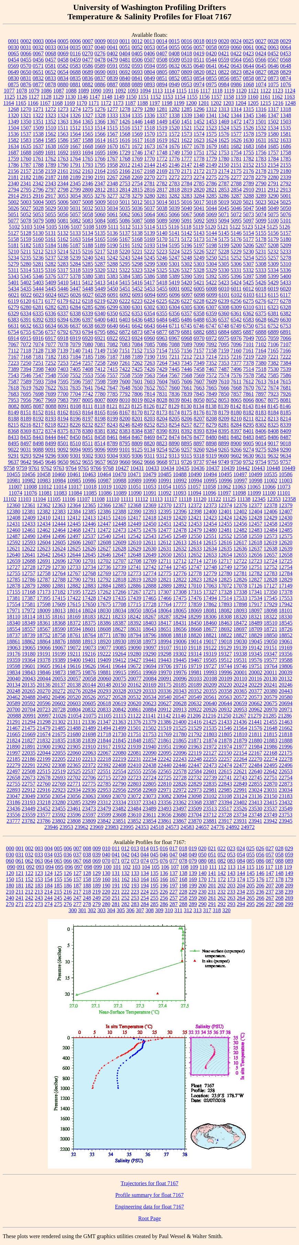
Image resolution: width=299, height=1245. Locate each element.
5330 (223, 270)
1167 (45, 103)
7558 (124, 375)
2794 (13, 190)
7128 (37, 350)
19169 (285, 648)
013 (135, 848)
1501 (260, 121)
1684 (260, 146)
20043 (29, 678)
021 (212, 848)
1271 (38, 109)
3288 (248, 196)
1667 (75, 146)
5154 (248, 233)
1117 (205, 91)
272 (29, 904)
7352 (211, 363)
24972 (248, 827)
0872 (260, 78)
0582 (62, 66)
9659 (112, 462)
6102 (236, 295)
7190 (149, 357)
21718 (104, 734)
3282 (174, 196)
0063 (273, 47)
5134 (87, 233)
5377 (62, 276)
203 (231, 885)
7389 (13, 369)
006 (68, 848)
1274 (75, 109)
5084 (100, 220)
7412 (100, 369)
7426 (149, 369)
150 (10, 879)
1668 (87, 146)
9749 (223, 462)
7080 (87, 344)
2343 (50, 183)
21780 (180, 734)
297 (270, 904)
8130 (186, 406)
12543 (149, 536)
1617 (137, 140)
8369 (25, 431)
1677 (186, 146)
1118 (217, 91)
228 (183, 892)
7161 (248, 350)
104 (146, 867)
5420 (186, 282)
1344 (236, 115)
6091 (112, 295)
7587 (13, 381)
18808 (164, 635)
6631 (13, 326)
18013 (59, 610)
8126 (149, 406)
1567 (112, 134)
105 (155, 867)
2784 (186, 183)
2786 (211, 183)
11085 (90, 493)
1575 (211, 134)
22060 (74, 753)
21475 (28, 728)
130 (106, 873)
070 (106, 861)
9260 (198, 449)
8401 (248, 431)
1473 (248, 121)
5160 (38, 239)
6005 (198, 289)
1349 (13, 121)
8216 (25, 425)
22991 (240, 790)
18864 (44, 641)
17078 (240, 586)
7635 (75, 388)
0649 (13, 72)
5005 (50, 202)
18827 (240, 635)
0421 (223, 53)
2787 (223, 183)
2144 (149, 165)
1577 (236, 134)
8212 (260, 419)
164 (145, 879)
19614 (59, 666)
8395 (223, 431)
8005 (87, 400)
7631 (62, 388)
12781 (240, 573)
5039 (174, 208)
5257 (273, 258)
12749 (225, 567)
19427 (134, 660)
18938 (134, 641)
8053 (223, 400)
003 (39, 848)
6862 (112, 332)
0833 (50, 78)
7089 (186, 344)
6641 (124, 326)
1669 (100, 146)
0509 (174, 60)
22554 (119, 771)
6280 (25, 307)
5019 (223, 202)
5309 (273, 264)
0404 (124, 53)
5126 (284, 227)
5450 (112, 289)
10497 (240, 474)
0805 (161, 72)
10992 (180, 480)
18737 (13, 635)
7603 (149, 381)
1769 (137, 159)
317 (207, 910)
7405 (75, 369)
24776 (217, 827)
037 (77, 855)
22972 (180, 790)
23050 (44, 796)
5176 (236, 239)
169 (193, 879)
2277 (236, 177)
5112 (125, 227)
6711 (174, 326)
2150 (223, 165)
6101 (224, 295)
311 (178, 910)
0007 (87, 41)
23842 (104, 821)
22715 (104, 777)
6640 (112, 326)
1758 (285, 152)
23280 (59, 802)
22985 (225, 790)
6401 (112, 320)
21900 (44, 747)
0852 (174, 78)
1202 (216, 103)
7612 (248, 381)
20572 (240, 697)
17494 (210, 598)
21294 (28, 722)
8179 (223, 412)
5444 (38, 289)
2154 (273, 165)
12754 (285, 567)
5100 (273, 220)
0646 (273, 66)
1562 (50, 134)
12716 (210, 561)
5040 (186, 208)
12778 (195, 573)
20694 (285, 703)
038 (87, 855)
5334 (273, 270)
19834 (13, 672)
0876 (25, 84)
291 (212, 904)
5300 (161, 264)
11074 (15, 493)
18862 (28, 641)
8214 (285, 419)
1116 (193, 91)
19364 (28, 660)
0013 (149, 41)
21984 (255, 747)
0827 (260, 72)
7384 (285, 363)
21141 (149, 716)
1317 (273, 109)
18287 (164, 617)
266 (260, 898)
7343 (174, 363)
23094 (180, 796)
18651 (164, 629)
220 (106, 892)
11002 (270, 480)
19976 (180, 672)
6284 (75, 307)
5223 (161, 251)
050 (202, 855)
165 (154, 879)
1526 (248, 128)
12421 (195, 518)
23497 (180, 808)
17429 (104, 598)
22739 (210, 777)
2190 (87, 177)
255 (154, 898)
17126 (255, 586)
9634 (285, 456)
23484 (134, 808)
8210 (236, 419)
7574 (223, 375)
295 (250, 904)
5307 (248, 264)
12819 (134, 579)
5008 (87, 202)
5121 (222, 227)
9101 (124, 449)
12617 (240, 542)
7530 (273, 369)
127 (77, 873)
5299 (149, 264)
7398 (38, 369)
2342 (38, 183)
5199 (223, 245)
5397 (248, 276)
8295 (248, 425)
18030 (104, 610)
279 (96, 904)
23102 (210, 796)
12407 (285, 511)
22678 (44, 777)
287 (173, 904)
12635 (225, 548)
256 (164, 898)
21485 (59, 728)
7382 (273, 363)
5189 (100, 245)
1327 (87, 115)
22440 (164, 765)
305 (121, 910)
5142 (186, 233)
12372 (195, 505)
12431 (13, 524)
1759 (13, 159)
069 (96, 861)
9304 (112, 456)
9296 (50, 456)
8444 (50, 437)
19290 (149, 654)
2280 (273, 177)
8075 (273, 400)
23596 (74, 815)
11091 (149, 493)
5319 (87, 270)
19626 (89, 666)
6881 (186, 332)
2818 (174, 190)
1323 (50, 115)
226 (164, 892)
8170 (137, 412)
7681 (285, 388)
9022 (13, 449)
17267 (134, 592)
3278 (124, 196)
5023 (260, 202)
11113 (156, 499)
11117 (170, 499)
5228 (223, 251)
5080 (50, 220)
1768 (124, 159)
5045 (223, 208)
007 (77, 848)
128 (87, 873)
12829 (285, 579)
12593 (28, 542)
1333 (112, 115)
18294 (179, 617)
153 (39, 879)
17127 (270, 586)
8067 (260, 400)
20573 (255, 697)
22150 (225, 753)
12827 (255, 579)
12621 (13, 548)
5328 (198, 270)
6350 (112, 313)
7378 (248, 363)
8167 (124, 412)
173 (231, 879)
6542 (236, 320)
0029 (285, 41)
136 (164, 873)
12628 (119, 548)
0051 (124, 47)
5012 (137, 202)
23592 (59, 815)
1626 (236, 140)
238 (279, 892)
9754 (260, 462)
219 (96, 892)
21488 (74, 728)
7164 (260, 350)
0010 (112, 41)
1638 (50, 146)
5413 (100, 282)
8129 (173, 406)
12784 (285, 573)
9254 (161, 449)
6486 (186, 320)
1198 (167, 103)
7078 (62, 344)
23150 (270, 796)
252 (125, 898)
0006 (75, 41)
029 (289, 848)
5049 (273, 208)
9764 (71, 468)
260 (202, 898)
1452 (198, 121)
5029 (50, 208)
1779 (211, 159)
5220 (124, 251)
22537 (89, 771)
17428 (89, 598)
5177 (248, 239)
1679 (211, 146)
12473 (119, 530)
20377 (255, 691)
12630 (149, 548)
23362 (180, 802)
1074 (260, 84)
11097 (224, 493)
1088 (71, 91)
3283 (186, 196)
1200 (191, 103)
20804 (74, 709)
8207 (198, 419)
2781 (149, 183)
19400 (74, 660)
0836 (87, 78)
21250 (224, 716)
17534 (255, 598)
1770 (149, 159)
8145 (272, 406)
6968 (186, 338)
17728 (149, 604)
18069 (195, 610)
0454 (13, 60)
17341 (255, 592)
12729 (44, 567)
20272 (59, 691)
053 (231, 855)
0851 (161, 78)
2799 (75, 190)
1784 (273, 159)
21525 (180, 728)
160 (106, 879)
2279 (260, 177)
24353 (142, 827)
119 (288, 867)
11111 (127, 499)
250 (106, 898)
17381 (13, 598)
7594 (50, 381)
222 (125, 892)
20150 (119, 685)
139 (193, 873)
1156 (204, 97)
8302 (260, 425)
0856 (223, 78)
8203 (149, 419)
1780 (223, 159)
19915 (119, 672)
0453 (285, 53)
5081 (62, 220)
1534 (273, 128)
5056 (62, 214)
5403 (38, 282)
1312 (211, 109)
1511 (62, 128)
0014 (161, 41)
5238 (62, 258)
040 (106, 855)
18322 (270, 617)
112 (222, 867)
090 (11, 867)
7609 (211, 381)
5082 (75, 220)
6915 (25, 338)
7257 (87, 363)
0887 (112, 84)
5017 (198, 202)
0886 (100, 84)
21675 (59, 734)
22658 (13, 777)
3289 (260, 196)
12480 (210, 530)
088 (279, 861)
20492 (44, 697)
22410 (134, 765)
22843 (225, 784)
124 (48, 873)
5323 (137, 270)
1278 (124, 109)
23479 (104, 808)
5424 (236, 282)
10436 (197, 468)
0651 (38, 72)
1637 (38, 146)
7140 (74, 350)
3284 (198, 196)
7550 (62, 375)
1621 (174, 140)
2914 (13, 196)
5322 (124, 270)
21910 (89, 747)
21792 (195, 734)
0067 (38, 53)
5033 (100, 208)
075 (154, 861)
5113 (137, 227)
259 (193, 898)
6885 (236, 332)
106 (165, 867)
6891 (285, 332)
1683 (248, 146)
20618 (104, 703)
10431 (137, 468)
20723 (44, 709)
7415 (112, 369)
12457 (255, 524)
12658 (285, 555)
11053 (149, 487)
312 (188, 910)
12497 (74, 536)
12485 (285, 530)
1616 (124, 140)
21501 (134, 728)
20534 (149, 697)
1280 (149, 109)
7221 (273, 357)
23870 (195, 821)
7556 (100, 375)
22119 (194, 753)
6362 (248, 313)
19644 (119, 666)
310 (169, 910)
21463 (285, 722)
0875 (13, 84)
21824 (13, 740)
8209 (223, 419)
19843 (28, 672)
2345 (75, 183)
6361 (236, 313)
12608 (104, 542)
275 (58, 904)
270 (10, 904)
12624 (59, 548)
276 (68, 904)
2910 (248, 190)
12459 (285, 524)
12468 (74, 530)
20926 (210, 709)
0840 (124, 78)
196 (164, 885)
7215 (223, 357)
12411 (58, 518)
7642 (100, 388)
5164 (87, 239)
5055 (50, 214)
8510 (75, 443)
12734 (89, 567)
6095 (162, 295)
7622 (50, 388)
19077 (104, 648)
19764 (270, 666)
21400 (180, 722)
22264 (240, 759)
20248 (13, 691)
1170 (81, 103)
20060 (104, 678)
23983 (112, 827)
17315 (195, 592)
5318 (75, 270)
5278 (285, 258)
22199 (44, 759)
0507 (149, 60)
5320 (100, 270)
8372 (38, 431)
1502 (273, 121)
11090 (134, 493)
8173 (161, 412)
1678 (198, 146)
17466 (164, 598)
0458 (62, 60)
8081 (285, 400)
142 (222, 873)
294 (241, 904)
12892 (180, 586)
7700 (62, 394)
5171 (174, 239)
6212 (75, 301)
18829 (255, 635)
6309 (236, 307)
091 (20, 867)
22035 (28, 753)
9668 (161, 462)
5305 (223, 264)
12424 (225, 518)
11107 (83, 499)
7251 (38, 363)
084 (241, 861)
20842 (119, 709)
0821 (211, 72)
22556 (149, 771)
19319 (210, 654)
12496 (59, 536)
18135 (43, 617)
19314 (195, 654)
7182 (50, 357)
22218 (104, 759)
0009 (100, 41)
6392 (38, 320)
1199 (179, 103)
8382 (112, 431)
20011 (270, 672)
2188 (62, 177)
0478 (100, 60)
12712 (180, 561)
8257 (186, 425)
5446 (62, 289)
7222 (285, 357)
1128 (46, 97)
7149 (99, 350)
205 (250, 885)
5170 (161, 239)
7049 (248, 338)
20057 (74, 678)
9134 (149, 449)
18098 (270, 610)
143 (231, 873)
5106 (63, 227)
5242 (112, 258)
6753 (285, 326)
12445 (74, 524)
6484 (161, 320)
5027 (25, 208)
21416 (195, 722)
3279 (137, 196)
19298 (164, 654)
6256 (236, 301)
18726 (285, 629)
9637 (13, 462)
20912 (164, 709)
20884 (149, 709)
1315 (248, 109)
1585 (50, 140)
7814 (149, 394)
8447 (62, 437)
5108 (88, 227)
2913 (285, 190)
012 (125, 848)
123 (39, 873)
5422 (211, 282)
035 (58, 855)
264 (241, 898)
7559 (137, 375)
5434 (13, 289)
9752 (248, 462)
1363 (62, 121)
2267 (112, 177)
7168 (25, 357)
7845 (198, 394)
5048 (260, 208)
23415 (270, 802)
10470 (119, 474)
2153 (260, 165)
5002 (13, 202)
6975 (223, 338)
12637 (255, 548)
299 (289, 904)
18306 (210, 617)
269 (289, 898)
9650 (62, 462)
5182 (25, 245)
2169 (161, 171)
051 (212, 855)
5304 (211, 264)
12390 (134, 511)
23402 (240, 802)
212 (29, 892)
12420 (180, 518)
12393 (149, 511)
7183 (62, 357)
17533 (240, 598)
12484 (270, 530)
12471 (89, 530)
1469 (223, 121)
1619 (161, 140)
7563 (149, 375)
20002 (255, 672)
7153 (149, 350)
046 (164, 855)
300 (72, 910)
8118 (100, 406)
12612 (164, 542)
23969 (96, 827)
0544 (211, 60)
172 (222, 879)
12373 (210, 505)
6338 (75, 313)
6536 (211, 320)
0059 (223, 47)
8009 (112, 400)
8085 (26, 406)
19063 (14, 648)
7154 (161, 350)
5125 (272, 227)
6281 (38, 307)
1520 (174, 128)
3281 (161, 196)
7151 (124, 350)
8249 (137, 425)
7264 (161, 363)
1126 (21, 97)
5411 (75, 282)
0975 (211, 84)
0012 (137, 41)
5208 (273, 245)
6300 (124, 307)
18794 (134, 635)
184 (48, 885)
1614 (100, 140)
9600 (223, 456)
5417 (149, 282)
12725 (285, 561)
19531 (240, 660)
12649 (149, 555)
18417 (164, 623)
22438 (149, 765)
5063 (137, 214)
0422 (236, 53)
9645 (38, 462)
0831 (25, 78)
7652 (149, 388)
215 (58, 892)
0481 (124, 60)
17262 (104, 592)
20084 (150, 678)
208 (279, 885)
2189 (75, 177)
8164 (87, 412)
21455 (270, 722)
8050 (198, 400)
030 (10, 855)
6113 (261, 295)
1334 (124, 115)
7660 (174, 388)
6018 (260, 289)
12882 (74, 586)
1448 (149, 121)
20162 (134, 685)
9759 (21, 468)
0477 (87, 60)
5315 (38, 270)
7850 (223, 394)
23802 (59, 821)
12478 (180, 530)
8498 (38, 443)
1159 (240, 97)
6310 (248, 307)
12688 (28, 561)
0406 (149, 53)
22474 (225, 765)
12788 (59, 579)
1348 (285, 115)
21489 (89, 728)
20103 (195, 678)
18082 (225, 610)
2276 (223, 177)
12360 (13, 505)
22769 (59, 784)
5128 (25, 233)
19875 (74, 672)
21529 (195, 728)
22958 (134, 790)
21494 (104, 728)
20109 (225, 678)
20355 (210, 691)
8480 (211, 437)
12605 (59, 542)
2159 (50, 171)
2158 (38, 171)
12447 (104, 524)
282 (125, 904)
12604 (44, 542)
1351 (38, 121)
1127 (34, 97)
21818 (285, 734)
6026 (75, 295)
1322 (38, 115)
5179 (273, 239)
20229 (255, 685)
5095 (236, 220)
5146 (236, 233)
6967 (174, 338)
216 (68, 892)
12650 (164, 555)
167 (173, 879)
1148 (106, 97)
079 (193, 861)
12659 (13, 561)
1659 (62, 146)
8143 (248, 406)
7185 (87, 357)
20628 (180, 703)
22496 (285, 765)
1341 (211, 115)
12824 (210, 579)
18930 (119, 641)
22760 (44, 784)
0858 (248, 78)
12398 (195, 511)
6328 (285, 307)
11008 (30, 487)
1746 (137, 152)
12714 (195, 561)
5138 (137, 233)
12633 (195, 548)
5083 (87, 220)
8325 (273, 425)
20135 (28, 685)
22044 (44, 753)
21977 (240, 747)
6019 (273, 289)
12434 (44, 524)
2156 (13, 171)
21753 (149, 734)
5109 (101, 227)
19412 (119, 660)
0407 (161, 53)
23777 (13, 821)
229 (193, 892)
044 (145, 855)
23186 (13, 802)
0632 (174, 66)
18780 (119, 635)
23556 (13, 815)
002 (29, 848)
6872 (124, 332)
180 (10, 885)
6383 (13, 320)
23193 (28, 802)
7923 (273, 394)
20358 (225, 691)
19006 (180, 641)
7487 (223, 369)
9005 (248, 443)
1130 (70, 97)
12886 (134, 586)
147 (270, 873)
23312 (104, 802)
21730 (119, 734)
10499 (255, 474)
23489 (149, 808)
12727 (13, 567)
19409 (104, 660)
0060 (236, 47)
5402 (25, 282)
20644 (225, 703)
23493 (164, 808)
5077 (13, 220)
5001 (285, 196)
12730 (59, 567)
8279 (211, 425)
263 (231, 898)
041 (116, 855)
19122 (210, 648)
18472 (240, 623)
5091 (186, 220)
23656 (164, 815)
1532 (260, 128)
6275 (248, 301)
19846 (44, 672)
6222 (124, 301)
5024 (273, 202)
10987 (104, 480)
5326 (174, 270)
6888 (260, 332)
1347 (273, 115)
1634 (13, 146)
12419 (164, 518)
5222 (149, 251)
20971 (285, 709)
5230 (248, 251)
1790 (62, 165)
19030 (240, 641)
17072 (225, 586)
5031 (75, 208)
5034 (112, 208)
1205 (253, 103)
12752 (270, 567)
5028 (38, 208)
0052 (137, 47)
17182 (59, 592)
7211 (174, 357)
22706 (89, 777)
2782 (161, 183)
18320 (240, 617)
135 (154, 873)
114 (241, 867)
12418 (149, 518)
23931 (240, 821)
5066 (174, 214)
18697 (240, 629)
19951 (134, 672)
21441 (255, 722)
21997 (13, 753)
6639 (100, 326)
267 (270, 898)
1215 (265, 103)
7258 (100, 363)
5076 (285, 214)
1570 (149, 134)
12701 (89, 561)
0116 (75, 53)
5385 (137, 276)
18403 (149, 623)
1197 (154, 103)
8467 (137, 437)
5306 (236, 264)
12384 (74, 511)
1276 (100, 109)
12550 (195, 536)
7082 (112, 344)
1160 (252, 97)
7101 (248, 344)
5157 (285, 233)
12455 (225, 524)
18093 (240, 610)
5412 (87, 282)
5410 (62, 282)
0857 (236, 78)
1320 (13, 115)
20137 (59, 685)
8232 (87, 425)
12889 (164, 586)
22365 (74, 765)
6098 (199, 295)
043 (135, 855)
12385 (89, 511)
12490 (28, 536)
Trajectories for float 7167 (149, 1183)
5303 (198, 264)
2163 (87, 171)
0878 (50, 84)
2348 (112, 183)
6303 (161, 307)
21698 (89, 734)
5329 (211, 270)
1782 (248, 159)
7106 (273, 344)
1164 (8, 103)
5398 (260, 276)
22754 (285, 777)
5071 (223, 214)
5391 (198, 276)
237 (270, 892)
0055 (174, 47)
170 (202, 879)
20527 (104, 697)
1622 (186, 140)
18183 (89, 617)
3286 (223, 196)
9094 (75, 449)
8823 (161, 443)
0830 (13, 78)
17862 (210, 604)
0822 (223, 72)
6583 (248, 320)
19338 (240, 654)
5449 (100, 289)
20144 (89, 685)
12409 (28, 518)
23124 (240, 796)
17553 (285, 598)
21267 (239, 716)
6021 (13, 295)
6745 (186, 326)
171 (212, 879)
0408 (174, 53)
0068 (50, 53)
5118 (186, 227)
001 (19, 848)
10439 (228, 468)
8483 (248, 437)
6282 (50, 307)
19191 (44, 654)
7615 (285, 381)
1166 (32, 103)
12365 (89, 505)
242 (29, 898)
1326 (75, 115)
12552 (225, 536)
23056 (74, 796)
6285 (87, 307)
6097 (186, 295)
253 (135, 898)
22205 (59, 759)
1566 (100, 134)
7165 (272, 350)
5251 (223, 258)
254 (145, 898)
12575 (285, 536)
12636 (240, 548)
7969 (50, 400)
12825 (225, 579)
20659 (240, 703)
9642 (25, 462)
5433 (285, 282)
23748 (255, 815)
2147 (186, 165)
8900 (236, 443)
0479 (112, 60)
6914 (13, 338)
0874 (285, 78)
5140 (161, 233)
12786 (28, 579)
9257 (186, 449)
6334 (25, 313)
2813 (112, 190)
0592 (124, 66)
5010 (112, 202)
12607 (89, 542)
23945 (285, 821)
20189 (195, 685)
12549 (180, 536)
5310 (285, 264)
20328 (119, 691)
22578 (180, 771)
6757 (50, 332)
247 (77, 898)
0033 (50, 47)
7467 (211, 369)
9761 (34, 468)
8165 (100, 412)
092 (30, 867)
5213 (50, 251)
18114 (28, 617)
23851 (119, 821)
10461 (74, 474)
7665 (211, 388)
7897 (260, 394)
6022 (26, 295)
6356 (174, 313)
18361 (44, 623)
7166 (285, 350)
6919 (75, 338)
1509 (38, 128)
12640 (13, 555)
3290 (273, 196)
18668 (195, 629)
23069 (104, 796)
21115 (119, 716)
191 (116, 885)
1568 (124, 134)
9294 (38, 456)
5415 (124, 282)
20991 (29, 716)
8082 (13, 406)
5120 (210, 227)
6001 (174, 289)
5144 (211, 233)
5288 (112, 264)
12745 (180, 567)
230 (202, 892)
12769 (104, 573)
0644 (248, 66)
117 (269, 867)
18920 (104, 641)
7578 (248, 375)
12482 (240, 530)
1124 (290, 91)
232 (222, 892)
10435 (182, 468)
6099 (211, 295)
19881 (104, 672)
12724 (270, 561)
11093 (179, 493)
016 (164, 848)
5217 (100, 251)
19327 (225, 654)
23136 (255, 796)
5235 (25, 258)
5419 (174, 282)
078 (183, 861)
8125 (136, 406)
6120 (25, 301)
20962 (255, 709)
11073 (283, 487)
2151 (236, 165)
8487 (285, 437)
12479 (195, 530)
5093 (211, 220)
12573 (270, 536)
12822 (180, 579)
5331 (236, 270)
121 (19, 873)
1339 (186, 115)
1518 (149, 128)
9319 (211, 456)
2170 (174, 171)
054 (241, 855)
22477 (240, 765)
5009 (100, 202)
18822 (225, 635)
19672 (134, 666)
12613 (180, 542)
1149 (119, 97)
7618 (13, 388)
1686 (285, 146)
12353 (274, 499)
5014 (161, 202)
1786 (13, 165)
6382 (285, 313)
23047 (13, 796)
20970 (270, 709)
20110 (240, 678)
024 (241, 848)
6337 (62, 313)
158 (87, 879)
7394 (25, 369)
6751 (260, 326)
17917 (255, 604)
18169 (73, 617)
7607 (198, 381)
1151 (143, 97)
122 (29, 873)
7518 (260, 369)
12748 (210, 567)
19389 (59, 660)
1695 (100, 152)
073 (135, 861)
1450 (174, 121)
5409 (50, 282)
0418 (186, 53)
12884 (104, 586)
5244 (137, 258)
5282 (50, 264)
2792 (285, 183)
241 (19, 898)
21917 (104, 747)
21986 (270, 747)
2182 (25, 177)
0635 (186, 66)
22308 (59, 765)
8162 (62, 412)
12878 (13, 586)
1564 (75, 134)
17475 (180, 598)
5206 (248, 245)
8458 (100, 437)
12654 (225, 555)
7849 (211, 394)
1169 (69, 103)
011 (116, 848)
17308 (180, 592)
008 (87, 848)
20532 (134, 697)
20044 (44, 678)
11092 (164, 493)
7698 (38, 394)
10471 (134, 474)
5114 (149, 227)
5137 (124, 233)
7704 (75, 394)
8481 (223, 437)
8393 (198, 431)
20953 (240, 709)
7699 (50, 394)
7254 (75, 363)
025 (250, 848)
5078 (25, 220)
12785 (13, 579)
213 (39, 892)
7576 (236, 375)
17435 (119, 598)
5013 (149, 202)
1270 (25, 109)
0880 (62, 84)
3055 (87, 196)
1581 (285, 134)
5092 (198, 220)
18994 (164, 641)
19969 (149, 672)
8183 (260, 412)
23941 (255, 821)
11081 (45, 493)
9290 (285, 449)
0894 (161, 84)
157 (77, 879)
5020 (236, 202)
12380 (13, 511)
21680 (74, 734)
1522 (198, 128)
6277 (273, 301)
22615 (225, 771)
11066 (269, 487)
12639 (285, 548)
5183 (38, 245)
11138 (244, 499)
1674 (161, 146)
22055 (59, 753)
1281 (161, 109)
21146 (179, 716)
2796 (38, 190)
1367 (112, 121)
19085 (119, 648)
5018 (211, 202)
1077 (9, 91)
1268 (13, 109)
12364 (74, 505)
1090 (95, 91)
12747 (195, 567)
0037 (87, 47)
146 (260, 873)
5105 (51, 227)
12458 (270, 524)
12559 (255, 536)
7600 (124, 381)
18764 (89, 635)
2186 (38, 177)
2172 (198, 171)
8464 (124, 437)
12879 (28, 586)
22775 (89, 784)
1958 (112, 165)
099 (97, 867)
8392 (186, 431)
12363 (59, 505)
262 (222, 898)
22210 (74, 759)
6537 (223, 320)
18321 (255, 617)
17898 (240, 604)
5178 (260, 239)
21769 (164, 734)
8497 (25, 443)
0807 (174, 72)
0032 (38, 47)
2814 (124, 190)
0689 (87, 72)
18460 (210, 623)
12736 (104, 567)
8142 (235, 406)
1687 (13, 152)
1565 (87, 134)
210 (10, 892)
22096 (180, 753)
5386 (149, 276)
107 (174, 867)
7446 (186, 369)
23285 (74, 802)
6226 (174, 301)
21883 (270, 740)
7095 (223, 344)
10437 (213, 468)
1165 (20, 103)
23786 (44, 821)
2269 (137, 177)
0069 (62, 53)
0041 (112, 47)
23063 (89, 796)
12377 (255, 505)
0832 (38, 78)
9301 (75, 456)
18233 (119, 617)
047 (173, 855)
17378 (285, 592)
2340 (13, 183)
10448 (273, 468)
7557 (112, 375)
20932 (225, 709)
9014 (260, 443)
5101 (285, 220)
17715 (134, 604)
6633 (38, 326)
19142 (255, 648)
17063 (210, 586)
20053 (59, 678)
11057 (194, 487)
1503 (285, 121)
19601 (28, 666)
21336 (89, 722)
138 (183, 873)
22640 (255, 771)
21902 (59, 747)
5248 (186, 258)
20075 (119, 678)
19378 (44, 660)
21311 (73, 722)
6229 (211, 301)
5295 (124, 264)
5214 (62, 251)
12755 (13, 573)
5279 (13, 264)
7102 (260, 344)
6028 (100, 295)
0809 (186, 72)
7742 (87, 394)
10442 (243, 468)
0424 (260, 53)
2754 (137, 183)
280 (106, 904)
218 (87, 892)
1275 (87, 109)
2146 (174, 165)
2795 (25, 190)
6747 (211, 326)
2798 (62, 190)
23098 (195, 796)
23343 (149, 802)
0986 (236, 84)
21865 (180, 740)
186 (68, 885)
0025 (248, 41)
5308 (260, 264)
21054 (74, 716)
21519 (164, 728)
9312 (161, 456)
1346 (260, 115)
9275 (260, 449)
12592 (13, 542)
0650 (25, 72)
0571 (38, 66)
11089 (119, 493)
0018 (198, 41)
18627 (119, 629)
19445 (180, 660)
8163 (75, 412)
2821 (211, 190)
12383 (59, 511)
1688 (25, 152)
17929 (270, 604)
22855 (255, 784)
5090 (174, 220)
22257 (225, 759)
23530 (255, 808)
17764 (164, 604)
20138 (74, 685)
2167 (137, 171)
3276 (100, 196)
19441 (149, 660)
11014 (60, 487)
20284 (89, 691)
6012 (248, 289)
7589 (25, 381)
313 (197, 910)
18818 (180, 635)
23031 (270, 790)
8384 (137, 431)
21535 (210, 728)
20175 (164, 685)
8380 (87, 431)
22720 (119, 777)
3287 (236, 196)
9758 (9, 468)
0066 (25, 53)
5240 (87, 258)
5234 (13, 258)
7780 (100, 394)
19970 (164, 672)
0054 (161, 47)
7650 (137, 388)
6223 (137, 301)
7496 (236, 369)
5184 (50, 245)
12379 (285, 505)
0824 (248, 72)
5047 (248, 208)
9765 (83, 468)
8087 (38, 406)
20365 (240, 691)
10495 (225, 474)
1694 (87, 152)
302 (92, 910)
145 (250, 873)
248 (87, 898)
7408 (87, 369)
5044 (211, 208)
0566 (260, 60)
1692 (62, 152)
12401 (225, 511)
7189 (137, 357)
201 (212, 885)
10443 (258, 468)
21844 (104, 740)
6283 (62, 307)
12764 (59, 573)
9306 (137, 456)
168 (183, 879)
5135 (100, 233)
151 (19, 879)
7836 (174, 394)
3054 (75, 196)
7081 (100, 344)
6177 (50, 301)
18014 (74, 610)
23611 (149, 815)
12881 (59, 586)
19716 (180, 666)
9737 (198, 462)
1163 (289, 97)
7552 (75, 375)
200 (202, 885)
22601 (210, 771)
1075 (273, 84)
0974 (198, 84)
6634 (50, 326)
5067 (186, 214)
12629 (134, 548)
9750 (236, 462)
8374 (50, 431)
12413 (89, 518)
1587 (75, 140)
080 (202, 861)
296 (260, 904)
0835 (75, 78)
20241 (270, 685)
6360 (223, 313)
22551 (104, 771)
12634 (210, 548)
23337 (134, 802)
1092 (120, 91)
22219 (119, 759)
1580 (273, 134)
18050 (134, 610)
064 (48, 861)
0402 (112, 53)
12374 (225, 505)
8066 (248, 400)
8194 (62, 419)
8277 (198, 425)
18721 (270, 629)
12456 (240, 524)
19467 (195, 660)
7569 (198, 375)
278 (87, 904)
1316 (260, 109)
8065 (236, 400)
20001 (240, 672)
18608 (104, 629)
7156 (186, 350)
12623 (44, 548)
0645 (260, 66)
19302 (180, 654)
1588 (87, 140)
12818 (119, 579)
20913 (180, 709)
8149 (13, 412)
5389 (174, 276)
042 (125, 855)
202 (222, 885)
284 (145, 904)
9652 (75, 462)
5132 (62, 233)
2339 (285, 177)
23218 (44, 802)
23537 (270, 808)
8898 (211, 443)
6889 (273, 332)
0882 (87, 84)
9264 (211, 449)
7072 (25, 344)
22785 (104, 784)
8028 (161, 400)
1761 (38, 159)
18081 (210, 610)
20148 (104, 685)
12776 (180, 573)
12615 (210, 542)
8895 (186, 443)
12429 (270, 518)
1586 (62, 140)
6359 (211, 313)
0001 (13, 41)
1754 (236, 152)
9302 (87, 456)
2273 (186, 177)
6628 (260, 320)
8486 (273, 437)
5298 (137, 264)
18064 (164, 610)
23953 (66, 827)
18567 (44, 629)
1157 (216, 97)
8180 (236, 412)
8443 (38, 437)
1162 (277, 97)
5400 (285, 276)
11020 (119, 487)
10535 (270, 474)
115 (250, 867)
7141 (87, 350)
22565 (164, 771)
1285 (186, 109)
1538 (38, 134)
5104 (39, 227)
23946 (51, 827)
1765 (87, 159)
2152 (248, 165)
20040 (14, 678)
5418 (161, 282)
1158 (228, 97)
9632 (273, 456)
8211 (248, 419)
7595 (62, 381)
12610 (134, 542)
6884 (223, 332)
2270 (149, 177)
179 (289, 879)
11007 (15, 487)
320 (226, 910)
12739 (119, 567)
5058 (87, 214)
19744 (225, 666)
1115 (181, 91)
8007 (100, 400)
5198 (211, 245)
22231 (134, 759)
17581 (28, 604)
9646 (50, 462)
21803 (210, 734)
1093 (133, 91)
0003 (38, 41)
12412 (74, 518)
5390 (186, 276)
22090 (149, 753)
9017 (273, 443)
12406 (270, 511)
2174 (223, 171)
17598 (44, 604)
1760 (25, 159)
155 (58, 879)
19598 (13, 666)
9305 (124, 456)
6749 (236, 326)
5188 (87, 245)
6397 (87, 320)
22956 (119, 790)
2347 (100, 183)
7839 (186, 394)
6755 (25, 332)
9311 (149, 456)
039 (96, 855)
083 (231, 861)
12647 (119, 555)
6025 (63, 295)
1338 (174, 115)
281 (116, 904)
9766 (95, 468)
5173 (198, 239)
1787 (25, 165)
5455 (161, 289)
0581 (50, 66)
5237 (50, 258)
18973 (149, 641)
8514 (100, 443)
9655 (87, 462)
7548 (50, 375)
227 (173, 892)
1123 (278, 91)
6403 (124, 320)
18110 (13, 617)
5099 (260, 220)
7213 (198, 357)
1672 (137, 146)
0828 (273, 72)
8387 (149, 431)
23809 (89, 821)
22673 (28, 777)
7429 (161, 369)
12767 (74, 573)
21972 (210, 747)
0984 (223, 84)
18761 (74, 635)
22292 (44, 765)
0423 (248, 53)
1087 (58, 91)
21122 (134, 716)
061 (19, 861)
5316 (50, 270)
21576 (255, 728)
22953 (104, 790)
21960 (180, 747)
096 (69, 867)
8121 (112, 406)
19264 (119, 654)
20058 (89, 678)
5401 (13, 282)
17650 (89, 604)
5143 (198, 233)
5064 (149, 214)
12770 (119, 573)
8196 (75, 419)
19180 (28, 654)
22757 (28, 784)
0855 (211, 78)
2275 (211, 177)
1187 (130, 103)
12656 (255, 555)
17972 (28, 610)
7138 (50, 350)
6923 (124, 338)
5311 (13, 270)
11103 (24, 499)
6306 (198, 307)
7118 (25, 350)
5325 (161, 270)
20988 (14, 716)
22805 (149, 784)
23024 (255, 790)
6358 (198, 313)
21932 (119, 747)
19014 (195, 641)
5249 (198, 258)
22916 (44, 790)
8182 (248, 412)
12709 (149, 561)
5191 (124, 245)
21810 (240, 734)
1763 (62, 159)
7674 (273, 388)
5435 (25, 289)
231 (212, 892)
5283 (62, 264)
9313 (174, 456)
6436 (137, 320)
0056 (186, 47)
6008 (211, 289)
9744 (211, 462)
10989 (135, 480)
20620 (134, 703)
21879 (240, 740)
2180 (285, 171)
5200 (236, 245)
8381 (100, 431)
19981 (195, 672)
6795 (100, 332)
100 (107, 867)
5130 (38, 233)
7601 (137, 381)
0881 (75, 84)
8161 (50, 412)
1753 (223, 152)
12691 (44, 561)
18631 (134, 629)
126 (68, 873)
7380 (260, 363)
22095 (164, 753)
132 (125, 873)
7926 (285, 394)
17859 (195, 604)
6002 (186, 289)
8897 (198, 443)
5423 (223, 282)
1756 (260, 152)
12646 (104, 555)
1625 (223, 140)
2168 (149, 171)
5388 (161, 276)
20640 (210, 703)
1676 (174, 146)
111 (213, 867)
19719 (195, 666)
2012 (124, 165)
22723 (134, 777)
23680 (180, 815)
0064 (285, 47)
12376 (240, 505)
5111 (113, 227)
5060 (100, 214)
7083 (124, 344)
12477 (164, 530)
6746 (198, 326)
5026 (13, 208)
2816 (149, 190)
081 (212, 861)
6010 (223, 289)
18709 (255, 629)
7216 (236, 357)
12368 (134, 505)
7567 (174, 375)
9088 (38, 449)
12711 (164, 561)
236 (260, 892)
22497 (13, 771)
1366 (100, 121)
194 (145, 885)
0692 (124, 72)
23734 (240, 815)
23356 (164, 802)
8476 (186, 437)
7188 (124, 357)
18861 (13, 641)
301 (82, 910)
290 (202, 904)
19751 (255, 666)
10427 (122, 468)
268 (279, 898)
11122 (214, 499)
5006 (62, 202)
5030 (62, 208)
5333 (260, 270)
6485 (174, 320)
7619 (25, 388)
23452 (44, 808)
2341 (25, 183)
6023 (38, 295)
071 (116, 861)
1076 (285, 84)
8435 (25, 437)
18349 (28, 623)
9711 (174, 462)
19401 (89, 660)
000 (10, 848)
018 (183, 848)
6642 (137, 326)
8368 (13, 431)
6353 (137, 313)
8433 (13, 437)
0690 (100, 72)
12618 (255, 542)
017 (173, 848)
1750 (186, 152)
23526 (240, 808)
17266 (119, 592)
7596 (75, 381)
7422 (124, 369)
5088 (149, 220)
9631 (260, 456)
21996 (285, 747)
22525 (74, 771)
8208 (211, 419)
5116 (173, 227)
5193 (149, 245)
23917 (225, 821)
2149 (211, 165)
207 (270, 885)
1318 (285, 109)
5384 (124, 276)
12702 (104, 561)
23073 (149, 796)
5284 (75, 264)
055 (250, 855)
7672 (260, 388)
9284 (273, 449)
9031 (25, 449)
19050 (270, 641)
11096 (209, 493)
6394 (62, 320)
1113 (157, 91)
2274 (198, 177)
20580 (285, 697)
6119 (13, 301)
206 (260, 885)
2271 (161, 177)
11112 (141, 499)
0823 (236, 72)
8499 (50, 443)
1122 (265, 91)
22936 (89, 790)
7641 (87, 388)
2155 (285, 165)
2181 (13, 177)
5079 (38, 220)
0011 (124, 41)
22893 (13, 790)
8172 (149, 412)
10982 (29, 480)
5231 (260, 251)
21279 (255, 716)
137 (173, 873)
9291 (13, 456)
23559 (28, 815)
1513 (87, 128)
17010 (195, 586)
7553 (87, 375)
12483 (255, 530)
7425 (137, 369)
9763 (58, 468)
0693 (137, 72)
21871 (195, 740)
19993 (210, 672)
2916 (38, 196)
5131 (50, 233)
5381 (100, 276)
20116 (255, 678)
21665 (13, 734)
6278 (285, 301)
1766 (100, 159)
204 (241, 885)
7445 (174, 369)
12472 (104, 530)
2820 (198, 190)
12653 (210, 555)
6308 (223, 307)
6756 (38, 332)
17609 (59, 604)
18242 (134, 617)
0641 (211, 66)
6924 (137, 338)
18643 (149, 629)
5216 (87, 251)
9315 (186, 456)
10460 (59, 474)
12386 (104, 511)
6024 (50, 295)
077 (173, 861)
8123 (124, 406)
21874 (210, 740)
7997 (75, 400)
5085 (112, 220)
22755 (13, 784)
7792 (124, 394)
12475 (134, 530)
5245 (149, 258)
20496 (59, 697)
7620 (38, 388)
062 (29, 861)
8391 (174, 431)
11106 (68, 499)
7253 (62, 363)
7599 (112, 381)
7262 (137, 363)
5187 (75, 245)
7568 (186, 375)
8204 (161, 419)
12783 (270, 573)
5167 (124, 239)
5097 (248, 220)
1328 (100, 115)
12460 (13, 530)
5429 (273, 282)
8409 (285, 431)
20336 (164, 691)
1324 (62, 115)
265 (250, 898)
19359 (13, 660)
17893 (225, 604)
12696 (59, 561)
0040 (100, 47)
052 (222, 855)
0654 (62, 72)
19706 (164, 666)
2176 (248, 171)
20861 (134, 709)
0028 (273, 41)
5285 (87, 264)
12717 (225, 561)
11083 (60, 493)
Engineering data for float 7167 (149, 1207)
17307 (164, 592)
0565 (248, 60)
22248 (195, 759)
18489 (255, 623)
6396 (75, 320)
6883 (211, 332)
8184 (273, 412)
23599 (104, 815)
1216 (278, 103)
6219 (100, 301)
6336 (50, 313)
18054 (149, 610)
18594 (74, 629)
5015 (174, 202)
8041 (186, 400)
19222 (104, 654)
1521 (186, 128)
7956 (25, 400)
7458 (198, 369)
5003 (25, 202)
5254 (248, 258)
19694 (149, 666)
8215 (13, 425)
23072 (134, 796)
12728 (28, 567)
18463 (225, 623)
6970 (198, 338)
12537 (89, 536)
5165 (100, 239)
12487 (13, 536)
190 (106, 885)
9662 (137, 462)
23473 (89, 808)
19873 (59, 672)
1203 (228, 103)
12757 (28, 573)
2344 (62, 183)
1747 (149, 152)
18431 (180, 623)
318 (217, 910)
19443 (164, 660)
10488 (180, 474)
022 (222, 848)
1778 (198, 159)
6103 (248, 295)
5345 (25, 276)
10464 (104, 474)
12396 (180, 511)
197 (173, 885)
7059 (273, 338)
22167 (255, 753)
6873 (137, 332)
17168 (28, 592)
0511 (198, 60)
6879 (174, 332)
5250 (211, 258)
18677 (210, 629)
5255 (260, 258)
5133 (75, 233)
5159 (25, 239)
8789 (112, 443)
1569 (137, 134)
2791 (273, 183)
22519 (59, 771)
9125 (137, 449)
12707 (119, 561)
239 (289, 892)
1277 (112, 109)
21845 (119, 740)
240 (10, 898)
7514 (248, 369)
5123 (247, 227)
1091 (108, 91)
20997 (44, 716)
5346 (38, 276)
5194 (161, 245)
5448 (87, 289)
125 (58, 873)
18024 (89, 610)
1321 (25, 115)
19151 (270, 648)
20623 (149, 703)
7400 (50, 369)
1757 (273, 152)
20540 (164, 697)
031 (19, 855)
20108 (210, 678)
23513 (210, 808)
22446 (180, 765)
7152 (136, 350)
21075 (90, 716)
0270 (87, 53)
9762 (46, 468)
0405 (137, 53)
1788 (38, 165)
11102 (9, 499)
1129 (58, 97)
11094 (194, 493)
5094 (223, 220)
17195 (74, 592)
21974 (225, 747)
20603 (74, 703)
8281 (223, 425)
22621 (240, 771)
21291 (13, 722)
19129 (225, 648)
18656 (180, 629)
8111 (87, 406)
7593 (38, 381)
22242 (164, 759)
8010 (124, 400)
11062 (224, 487)
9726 (186, 462)
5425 (248, 282)
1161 (265, 97)
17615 (74, 604)
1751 (198, 152)
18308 (225, 617)
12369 (149, 505)
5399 (273, 276)
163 (135, 879)
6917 (50, 338)
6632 (25, 326)
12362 (44, 505)
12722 (240, 561)
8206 (186, 419)
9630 (248, 456)
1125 (9, 97)
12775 (164, 573)
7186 (100, 357)
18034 (119, 610)
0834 (62, 78)
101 (117, 867)
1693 (75, 152)
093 (40, 867)
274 (48, 904)
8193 (50, 419)
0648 (285, 66)
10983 (44, 480)
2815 (137, 190)
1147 (94, 97)
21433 (225, 722)
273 (39, 904)
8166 (112, 412)
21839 (89, 740)
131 (116, 873)
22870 (270, 784)
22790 (119, 784)
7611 (236, 381)
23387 (210, 802)
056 (260, 855)
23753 (285, 815)
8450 (75, 437)
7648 (124, 388)
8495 (13, 443)
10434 (167, 468)
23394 (225, 802)
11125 (229, 499)
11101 (283, 493)
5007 (75, 202)
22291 (28, 765)
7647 (112, 388)
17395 (44, 598)
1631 (260, 140)
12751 (255, 567)
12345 (259, 499)
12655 (240, 555)
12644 (74, 555)
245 (58, 898)
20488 (28, 697)
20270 (44, 691)
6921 (100, 338)
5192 (137, 245)
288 (183, 904)
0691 (112, 72)
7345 (186, 363)
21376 (134, 722)
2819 (186, 190)
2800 (87, 190)
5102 (14, 227)
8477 (198, 437)
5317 (62, 270)
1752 (211, 152)
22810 (164, 784)
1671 (124, 146)
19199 (59, 654)
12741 (134, 567)
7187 (112, 357)
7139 (62, 350)
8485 (260, 437)
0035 (75, 47)
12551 (210, 536)
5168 (137, 239)
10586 (285, 474)
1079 (34, 91)
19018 (225, 641)
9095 (87, 449)
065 (58, 861)
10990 (150, 480)
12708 (134, 561)
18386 (104, 623)
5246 (161, 258)
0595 (161, 66)
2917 (50, 196)
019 (193, 848)
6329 (13, 313)
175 (250, 879)
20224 (240, 685)
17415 (59, 598)
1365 (87, 121)
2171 (186, 171)
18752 (44, 635)
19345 (255, 654)
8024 (149, 400)
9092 (62, 449)
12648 (134, 555)
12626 (89, 548)
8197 (87, 419)
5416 (137, 282)
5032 (87, 208)
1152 (155, 97)
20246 (285, 685)
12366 (104, 505)
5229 (236, 251)
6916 (38, 338)
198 (183, 885)
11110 (112, 499)
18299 (194, 617)
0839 (112, 78)
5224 (174, 251)
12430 (285, 518)
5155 (260, 233)
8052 (211, 400)
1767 (112, 159)
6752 (273, 326)
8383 (124, 431)
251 (116, 898)
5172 (186, 239)
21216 (209, 716)
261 (212, 898)
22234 (149, 759)
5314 (25, 270)
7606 (186, 381)
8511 (87, 443)
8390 (161, 431)
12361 (28, 505)
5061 (112, 214)
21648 (270, 728)
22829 (195, 784)
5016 (186, 202)
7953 (13, 400)
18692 (225, 629)
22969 (149, 790)
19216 (89, 654)
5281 (38, 264)
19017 (210, 641)
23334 (119, 802)
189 (96, 885)
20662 (255, 703)
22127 (210, 753)
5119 (198, 227)
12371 (180, 505)
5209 (285, 245)
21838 (74, 740)
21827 (28, 740)
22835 (210, 784)
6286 (100, 307)
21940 (149, 747)
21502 (149, 728)
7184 (75, 357)
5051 (13, 214)
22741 (225, 777)
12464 (59, 530)
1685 (273, 146)
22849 (240, 784)
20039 (285, 672)
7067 (13, 344)
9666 (149, 462)
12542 (134, 536)
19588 (285, 660)
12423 (210, 518)
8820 (149, 443)
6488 (198, 320)
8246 (124, 425)
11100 (269, 493)
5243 (124, 258)
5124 (259, 227)
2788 (236, 183)
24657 (202, 827)
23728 (225, 815)
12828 (270, 579)
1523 (211, 128)
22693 (59, 777)
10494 (210, 474)
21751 (134, 734)
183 (39, 885)
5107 (76, 227)
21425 (210, 722)
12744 (164, 567)
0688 (75, 72)
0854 (198, 78)
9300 (62, 456)
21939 (134, 747)
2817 (161, 190)
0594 (149, 66)
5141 (174, 233)
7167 (13, 357)
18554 (13, 629)
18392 (134, 623)
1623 (198, 140)
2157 (25, 171)
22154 (240, 753)
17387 (28, 598)
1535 (285, 128)
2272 (174, 177)
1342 (223, 115)
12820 (149, 579)
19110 (180, 648)
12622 (28, 548)
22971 (164, 790)
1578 (248, 134)
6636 (62, 326)
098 (88, 867)
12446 (89, 524)
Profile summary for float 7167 (149, 1195)
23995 (127, 827)
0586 (87, 66)
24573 (172, 827)
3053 (62, 196)
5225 (186, 251)
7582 (260, 375)
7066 (285, 338)
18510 (270, 623)
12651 (180, 555)
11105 (54, 499)
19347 (270, 654)
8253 (161, 425)
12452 (180, 524)
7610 (223, 381)
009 (96, 848)
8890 (174, 443)
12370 (164, 505)
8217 (38, 425)
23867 (180, 821)
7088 (174, 344)
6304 (174, 307)
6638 (87, 326)
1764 (75, 159)
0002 (25, 41)
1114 (169, 91)
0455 (25, 60)
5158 (13, 239)
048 (183, 855)
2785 (198, 183)
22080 (119, 753)
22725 (164, 777)
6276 (260, 301)
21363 (119, 722)
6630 (285, 320)
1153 (167, 97)
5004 (38, 202)
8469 (149, 437)
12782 (255, 573)
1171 (93, 103)
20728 (59, 709)
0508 (161, 60)
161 (116, 879)
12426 (240, 518)
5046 (236, 208)
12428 (255, 518)
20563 (225, 697)
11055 (179, 487)
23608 (119, 815)
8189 (25, 419)
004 (48, 848)
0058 (211, 47)
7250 (25, 363)
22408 (119, 765)
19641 (104, 666)
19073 (89, 648)
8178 (211, 412)
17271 (149, 592)
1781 (236, 159)
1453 (211, 121)
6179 (62, 301)
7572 (211, 375)
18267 (149, 617)
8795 (124, 443)
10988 (119, 480)
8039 (174, 400)
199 (193, 885)
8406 (260, 431)
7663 (198, 388)
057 (270, 855)
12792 (104, 579)
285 (154, 904)
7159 (223, 350)
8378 (75, 431)
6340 (100, 313)
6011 (236, 289)
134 (145, 873)
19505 (210, 660)
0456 (38, 60)
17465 (149, 598)
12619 (270, 542)
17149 (285, 586)
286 (164, 904)
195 (154, 885)
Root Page (149, 1218)
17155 (13, 592)
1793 (87, 165)
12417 (134, 518)
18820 (195, 635)
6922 (112, 338)
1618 (149, 140)
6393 (50, 320)
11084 (75, 493)
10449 (288, 468)
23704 (195, 815)
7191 (161, 357)
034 (48, 855)
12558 (240, 536)
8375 (62, 431)
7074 (38, 344)
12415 (104, 518)
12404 (255, 511)
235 (250, 892)
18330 (285, 617)
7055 (260, 338)
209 (289, 885)
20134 (13, 685)
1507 (25, 128)
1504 (13, 128)
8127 (161, 406)
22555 (134, 771)
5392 (211, 276)
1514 (100, 128)
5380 (87, 276)
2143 (137, 165)
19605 (44, 666)
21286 (285, 716)
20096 (180, 678)
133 (135, 873)
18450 (195, 623)
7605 (174, 381)
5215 (75, 251)
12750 (240, 567)
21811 (255, 734)
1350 (25, 121)
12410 (44, 518)
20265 (28, 691)
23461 (74, 808)
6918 (62, 338)
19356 (285, 654)
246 (68, 898)
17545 (270, 598)
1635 (25, 146)
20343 (180, 691)
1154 (180, 97)
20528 (119, 697)
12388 (119, 511)
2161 (62, 171)
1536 (13, 134)
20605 (89, 703)
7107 (285, 344)
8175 (186, 412)
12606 (74, 542)
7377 (236, 363)
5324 (149, 270)
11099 (254, 493)
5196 (186, 245)
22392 (104, 765)
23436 (13, 808)
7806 (137, 394)
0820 (198, 72)
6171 (38, 301)
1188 (142, 103)
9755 (273, 462)
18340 (13, 623)
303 (101, 910)
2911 (260, 190)
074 (145, 861)
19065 (29, 648)
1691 (50, 152)
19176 (13, 654)
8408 (273, 431)
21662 (285, 728)
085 (250, 861)
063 (39, 861)
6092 (125, 295)
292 (222, 904)
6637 (75, 326)
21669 (28, 734)
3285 (211, 196)
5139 (149, 233)
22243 (180, 759)
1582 (13, 140)
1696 (112, 152)
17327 (210, 592)
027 (270, 848)
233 (231, 892)
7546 (25, 375)
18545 (285, 623)
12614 (195, 542)
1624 (211, 140)
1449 (161, 121)
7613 (260, 381)
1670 (112, 146)
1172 (106, 103)
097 (78, 867)
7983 (62, 400)
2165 (112, 171)
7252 (50, 363)
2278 (248, 177)
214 (48, 892)
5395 (223, 276)
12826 (240, 579)
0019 (211, 41)
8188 (13, 419)
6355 (161, 313)
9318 (198, 456)
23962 (81, 827)
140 (202, 873)
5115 (161, 227)
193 (135, 885)
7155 (173, 350)
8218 (50, 425)
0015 (174, 41)
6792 (62, 332)
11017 (74, 487)
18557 (28, 629)
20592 (28, 703)
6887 (248, 332)
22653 (285, 771)
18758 (59, 635)
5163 (75, 239)
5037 (149, 208)
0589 (100, 66)
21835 (59, 740)
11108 (98, 499)
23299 (89, 802)
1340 (198, 115)
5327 (186, 270)
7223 (13, 363)
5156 (273, 233)
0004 (50, 41)
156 (68, 879)
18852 (285, 635)
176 (260, 879)
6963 (161, 338)
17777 (180, 604)
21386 (164, 722)
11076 (30, 493)
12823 (195, 579)
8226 (75, 425)
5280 (25, 264)
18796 (149, 635)
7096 (236, 344)
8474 (174, 437)
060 (10, 861)
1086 (46, 91)
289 (193, 904)
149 (289, 873)
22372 (89, 765)
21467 (13, 728)
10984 (59, 480)
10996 (225, 480)
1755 (248, 152)
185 (58, 885)
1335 (137, 115)
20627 (164, 703)
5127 (13, 233)
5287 (100, 264)
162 (125, 879)
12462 (44, 530)
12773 (134, 573)
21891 (28, 747)
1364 (75, 121)
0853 (186, 78)
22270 (255, 759)
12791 (89, 579)
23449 (28, 808)
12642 (44, 555)
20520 (74, 697)
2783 (174, 183)
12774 (149, 573)
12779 (210, 573)
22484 (255, 765)
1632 (273, 140)
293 (231, 904)
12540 (104, 536)
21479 (44, 728)
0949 (174, 84)
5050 (285, 208)
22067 (104, 753)
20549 (195, 697)
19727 (210, 666)
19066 (44, 648)
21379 (149, 722)
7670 (248, 388)
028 (279, 848)
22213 (89, 759)
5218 (112, 251)
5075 (273, 214)
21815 (270, 734)
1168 (57, 103)
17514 (225, 598)
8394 (211, 431)
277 (77, 904)
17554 (13, 604)
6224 (149, 301)
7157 (198, 350)
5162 (62, 239)
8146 (285, 406)
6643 (149, 326)
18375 (89, 623)
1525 (236, 128)
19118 (194, 648)
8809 (137, 443)
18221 (104, 617)
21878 (225, 740)
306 (130, 910)
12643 (59, 555)
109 (194, 867)
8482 (236, 437)
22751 (270, 777)
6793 (75, 332)
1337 (161, 115)
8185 (285, 412)
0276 (100, 53)
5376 (50, 276)
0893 (149, 84)
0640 (198, 66)
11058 (209, 487)
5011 (124, 202)
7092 (211, 344)
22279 (13, 765)
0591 (112, 66)
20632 (195, 703)
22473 (210, 765)
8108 (75, 406)
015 (154, 848)
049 (193, 855)
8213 (273, 419)
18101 (285, 610)
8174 (174, 412)
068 (87, 861)
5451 (124, 289)
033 (39, 855)
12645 (89, 555)
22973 (195, 790)
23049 (28, 796)
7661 (186, 388)
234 (241, 892)
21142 (164, 716)
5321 (112, 270)
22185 (13, 759)
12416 (119, 518)
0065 (13, 53)
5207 (260, 245)
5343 (13, 276)
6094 (149, 295)
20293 (104, 691)
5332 (248, 270)
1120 (241, 91)
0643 (236, 66)
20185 (180, 685)
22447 (195, 765)
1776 (174, 159)
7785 (112, 394)
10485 (164, 474)
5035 (124, 208)
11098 (239, 493)
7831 (161, 394)
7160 (235, 350)
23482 (119, 808)
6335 (38, 313)
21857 (149, 740)
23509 (195, 808)
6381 (273, 313)
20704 (28, 709)
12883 (89, 586)
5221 (137, 251)
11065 (254, 487)
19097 (150, 648)
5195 (174, 245)
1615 (112, 140)
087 (270, 861)
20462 (13, 697)
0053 (149, 47)
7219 (248, 357)
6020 (285, 289)
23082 (164, 796)
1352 (50, 121)
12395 (164, 511)
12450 (149, 524)
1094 (145, 91)
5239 (75, 258)
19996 (225, 672)
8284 (236, 425)
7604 (161, 381)
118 (279, 867)
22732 (195, 777)
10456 (28, 474)
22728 (180, 777)
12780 (225, 573)
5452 (137, 289)
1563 (62, 134)
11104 (39, 499)
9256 (174, 449)
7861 (248, 394)
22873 (285, 784)
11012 (45, 487)
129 (96, 873)
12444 (59, 524)
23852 (134, 821)
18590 (59, 629)
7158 (211, 350)
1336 (149, 115)
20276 (74, 691)
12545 (164, 536)
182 (29, 885)
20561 (210, 697)
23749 (270, 815)
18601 (89, 629)
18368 (59, 623)
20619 (119, 703)
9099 (112, 449)
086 (260, 861)
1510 (50, 128)
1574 (198, 134)
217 (77, 892)
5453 (149, 289)
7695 (25, 394)
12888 (149, 586)
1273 (62, 109)
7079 (75, 344)
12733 (74, 567)
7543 (13, 375)
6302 (149, 307)
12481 (225, 530)
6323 (273, 307)
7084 (137, 344)
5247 (174, 258)
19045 (255, 641)
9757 (285, 462)
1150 (131, 97)
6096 (174, 295)
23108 (225, 796)
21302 (59, 722)
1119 (229, 91)
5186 (62, 245)
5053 (38, 214)
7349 (198, 363)
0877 (38, 84)
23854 (149, 821)
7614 (273, 381)
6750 (248, 326)
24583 (187, 827)
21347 (104, 722)
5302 (186, 264)
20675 (270, 703)
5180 (285, 239)
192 (125, 885)
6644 (161, 326)
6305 (186, 307)
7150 (112, 350)
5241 (100, 258)
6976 (236, 338)
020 (202, 848)
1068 (248, 84)
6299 (112, 307)
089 (289, 861)
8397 (236, 431)
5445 (50, 289)
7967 (38, 400)
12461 (28, 530)
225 (154, 892)
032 (29, 855)
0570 (25, 66)
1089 (83, 91)
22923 (59, 790)
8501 (62, 443)
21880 (255, 740)
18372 (74, 623)
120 (10, 873)
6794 (87, 332)
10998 (256, 480)
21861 (164, 740)
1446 (137, 121)
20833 (104, 709)
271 (19, 904)
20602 (59, 703)
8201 (137, 419)
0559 (223, 60)
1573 (186, 134)
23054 (59, 796)
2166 (124, 171)
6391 (25, 320)
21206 (194, 716)
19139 (240, 648)
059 (289, 855)
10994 (195, 480)
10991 (165, 480)
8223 (62, 425)
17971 (13, 610)
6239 (223, 301)
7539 (285, 369)
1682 (236, 146)
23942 (270, 821)
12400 (210, 511)
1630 (248, 140)
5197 (198, 245)
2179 (273, 171)
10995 (210, 480)
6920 (87, 338)
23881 (210, 821)
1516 (124, 128)
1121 (253, 91)
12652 (195, 555)
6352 (124, 313)
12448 (119, 524)
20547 (180, 697)
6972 (211, 338)
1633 (285, 140)
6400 (100, 320)
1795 (100, 165)
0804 (149, 72)
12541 (119, 536)
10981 (14, 480)
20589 (13, 703)
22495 (270, 765)
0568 (285, 60)
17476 (195, 598)
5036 (137, 208)
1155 (192, 97)
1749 (174, 152)
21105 (104, 716)
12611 (149, 542)
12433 (28, 524)
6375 (260, 313)
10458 (44, 474)
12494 (44, 536)
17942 (285, 604)
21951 (164, 747)
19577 (270, 660)
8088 (50, 406)
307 (140, 910)
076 (164, 861)
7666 (223, 388)
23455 (59, 808)
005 (58, 848)
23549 (285, 808)
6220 (112, 301)
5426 (260, 282)
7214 (211, 357)
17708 (119, 604)
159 (96, 879)
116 (260, 867)
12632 (180, 548)
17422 (74, 598)
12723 (255, 561)
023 (231, 848)
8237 (100, 425)
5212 (38, 251)
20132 (285, 678)
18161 (58, 617)
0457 (50, 60)
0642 (223, 66)
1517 (137, 128)
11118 (184, 499)
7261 (124, 363)
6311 (260, 307)
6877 (161, 332)
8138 (211, 406)
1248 (290, 103)
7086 (161, 344)
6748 (223, 326)
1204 (240, 103)
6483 (149, 320)
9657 (100, 462)
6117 (285, 295)
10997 (240, 480)
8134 (198, 406)
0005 (62, 41)
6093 (137, 295)
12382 (44, 511)
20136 (44, 685)
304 (111, 910)
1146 (82, 97)
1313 (223, 109)
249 (96, 898)
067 (77, 861)
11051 (134, 487)
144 (241, 873)
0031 (25, 47)
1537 (25, 134)
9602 (236, 456)
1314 (236, 109)
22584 (195, 771)
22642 (270, 771)
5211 (25, 251)
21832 (44, 740)
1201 (203, 103)
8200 (124, 419)
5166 (112, 239)
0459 (75, 60)
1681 (223, 146)
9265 (223, 449)
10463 (89, 474)
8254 (174, 425)
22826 (180, 784)
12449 (134, 524)
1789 (50, 165)
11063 (239, 487)
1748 (161, 152)
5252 (236, 258)
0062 (260, 47)
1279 (137, 109)
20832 (89, 709)
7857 (236, 394)
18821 (210, 635)
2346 (87, 183)
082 (222, 861)
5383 (112, 276)
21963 (195, 747)
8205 (174, 419)
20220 (225, 685)
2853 (223, 190)
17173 (44, 592)
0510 (186, 60)
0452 (273, 53)
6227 (186, 301)
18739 (28, 635)
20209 (210, 685)
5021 (248, 202)
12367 (119, 505)
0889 (137, 84)
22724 (149, 777)
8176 (198, 412)
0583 (75, 66)
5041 (198, 208)
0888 (124, 84)
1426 (124, 121)
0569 (13, 66)
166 (164, 879)
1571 (161, 134)
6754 (13, 332)
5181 (13, 245)
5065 (161, 214)
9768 (108, 468)
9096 (100, 449)
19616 (74, 666)
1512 (75, 128)
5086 (124, 220)
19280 (134, 654)
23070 (119, 796)
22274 (270, 759)
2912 (273, 190)
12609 (119, 542)
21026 (59, 716)
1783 (260, 159)
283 (135, 904)
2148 (198, 165)
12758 (44, 573)
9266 (236, 449)
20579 (270, 697)
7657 (161, 388)
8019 (137, 400)
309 (159, 910)
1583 (25, 140)
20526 (89, 697)
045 (154, 855)
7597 (87, 381)
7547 (38, 375)
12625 (74, 548)
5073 (248, 214)
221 (116, 892)
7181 (38, 357)
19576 (255, 660)
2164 (100, 171)
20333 (149, 691)
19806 (285, 666)
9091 (50, 449)
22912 (28, 790)
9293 (25, 456)
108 (184, 867)
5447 (75, 289)
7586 (285, 375)
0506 (137, 60)
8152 (38, 412)
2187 (50, 177)
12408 (13, 518)
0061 (248, 47)
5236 (38, 258)
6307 (211, 307)
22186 (28, 759)
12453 (195, 524)
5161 (50, 239)
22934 (74, 790)
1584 (38, 140)
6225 (161, 301)
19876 (89, 672)
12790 (74, 579)
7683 (13, 394)
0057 (198, 47)
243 (39, 898)
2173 (211, 171)
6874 (149, 332)
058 (279, 855)
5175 (223, 239)
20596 (44, 703)
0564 (236, 60)
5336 (285, 270)
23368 (195, 802)
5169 (149, 239)
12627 (104, 548)
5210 (13, 251)
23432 (285, 802)
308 (149, 910)
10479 (149, 474)
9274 (248, 449)
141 (212, 873)
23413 (255, 802)
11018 (90, 487)
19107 (165, 648)
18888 (74, 641)
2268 (124, 177)
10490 (195, 474)
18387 (119, 623)
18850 (270, 635)
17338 (240, 592)
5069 (211, 214)
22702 (74, 777)
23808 (74, 821)
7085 (149, 344)
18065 (180, 610)
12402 (240, 511)
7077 (50, 344)
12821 (164, 579)
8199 (112, 419)
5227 (211, 251)
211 (19, 892)
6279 (13, 307)
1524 (223, 128)
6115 (273, 295)
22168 (270, 753)
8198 (100, 419)
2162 (75, 171)
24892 (233, 827)
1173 (118, 103)
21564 (240, 728)
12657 (270, 555)
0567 (273, 60)
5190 (112, 245)
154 (48, 879)
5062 (124, 214)
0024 (236, 41)
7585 (273, 375)
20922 (195, 709)
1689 (38, 152)
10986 (89, 480)
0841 (137, 78)
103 (136, 867)
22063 (89, 753)
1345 (248, 115)
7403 (62, 369)
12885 (119, 586)
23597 (89, 815)
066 (68, 861)
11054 (164, 487)
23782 (28, 821)
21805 (225, 734)
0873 (273, 78)
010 (106, 848)
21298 (44, 722)
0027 (260, 41)
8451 (87, 437)
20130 (270, 678)
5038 (161, 208)
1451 (186, 121)
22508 (28, 771)
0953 (186, 84)
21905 (74, 747)
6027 (87, 295)
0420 (211, 53)
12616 (225, 542)
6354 (149, 313)
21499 (119, 728)
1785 (285, 159)
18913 (89, 641)
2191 (100, 177)
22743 (240, 777)
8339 (285, 425)
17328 (225, 592)
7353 (223, 363)
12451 (164, 524)
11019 (104, 487)
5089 (161, 220)
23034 (285, 790)
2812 (100, 190)
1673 (149, 146)
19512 (225, 660)
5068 (198, 214)
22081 (134, 753)
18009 (44, 610)
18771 (104, 635)
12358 (289, 499)
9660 (124, 462)
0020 (223, 41)
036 (68, 855)
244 (48, 898)
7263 (149, 363)
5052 (25, 214)
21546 (225, 728)
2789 (248, 183)
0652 (50, 72)
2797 (50, 190)
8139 (223, 406)
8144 (260, 406)
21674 (44, 734)
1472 (236, 121)
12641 (28, 555)
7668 (236, 388)
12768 (89, 573)
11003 (285, 480)
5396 (236, 276)
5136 (112, 233)
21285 (270, 716)
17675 (104, 604)
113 (231, 867)
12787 (44, 579)
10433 (152, 468)
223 (135, 892)
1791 (75, 165)
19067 (59, 648)
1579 (260, 134)
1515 (112, 128)
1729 (124, 152)
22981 (210, 790)
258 (183, 898)
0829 (285, 72)
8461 (112, 437)
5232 (273, 251)
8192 (38, 419)
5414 (112, 282)
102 (126, 867)
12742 (149, 567)
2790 (260, 183)
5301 (174, 264)
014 (145, 848)
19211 (73, 654)
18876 (59, 641)
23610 (134, 815)
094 (49, 867)
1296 (198, 109)
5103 (26, 227)
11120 (200, 499)
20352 (195, 691)
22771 (74, 784)
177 (270, 879)
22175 (285, 753)
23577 (44, 815)
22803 (134, 784)
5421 (198, 282)
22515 (44, 771)
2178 (260, 171)
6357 (186, 313)
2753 (124, 183)
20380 (270, 691)
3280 (149, 196)
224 (145, 892)
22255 (210, 759)
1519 (161, 128)
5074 (260, 214)
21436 (240, 722)
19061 (285, 641)
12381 (28, 511)
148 (279, 873)
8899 (223, 443)
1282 (174, 109)
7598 (100, 381)
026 (260, 848)
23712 (210, 815)
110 (203, 867)
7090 (198, 344)
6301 (137, 307)
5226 (198, 251)
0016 (186, 41)
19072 (74, 648)
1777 (186, 159)
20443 (285, 691)
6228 (198, 301)
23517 (225, 808)
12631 (164, 548)
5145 (223, 233)
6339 (87, 313)
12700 (74, 561)
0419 (198, 53)
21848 (134, 740)
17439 (134, 598)
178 (279, 879)
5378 (75, 276)
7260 (112, 363)
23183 (285, 796)
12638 (270, 548)
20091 (165, 678)
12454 (210, 524)
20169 (149, 685)
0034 (62, 47)
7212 (186, 357)
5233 (285, 251)
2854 (236, 190)
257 (173, 898)
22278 (285, 759)
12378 (270, 505)
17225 (89, 592)
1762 (50, 159)
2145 (161, 165)
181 (19, 885)
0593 (137, 66)
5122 (235, 227)
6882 (198, 332)
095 (59, 867)
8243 (112, 425)
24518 (157, 827)
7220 (260, 357)
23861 (164, 821)
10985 (74, 480)
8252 (149, 425)
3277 (112, 196)
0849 (149, 78)
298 (279, 904)
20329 (134, 691)
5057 (75, 214)
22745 (255, 777)
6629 (273, 320)
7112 (13, 350)
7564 (161, 375)
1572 (174, 134)
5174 (211, 239)
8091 (63, 406)
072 (125, 861)
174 (241, 879)
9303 (100, 456)
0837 (100, 78)
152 (29, 879)
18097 (255, 610)
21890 (13, 747)
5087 (137, 220)
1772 (161, 159)
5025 (285, 202)
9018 (285, 443)
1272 (50, 109)
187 (77, 885)
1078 (21, 91)
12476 (149, 530)
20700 (13, 709)
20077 (135, 678)
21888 (285, 740)
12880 (44, 586)
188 (87, 885)
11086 (105, 493)
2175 (236, 171)
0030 (13, 47)
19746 (240, 666)
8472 (161, 437)
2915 (25, 196)
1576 (223, 134)
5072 (236, 214)
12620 (285, 542)
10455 (13, 474)
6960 (149, 338)
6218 (87, 301)
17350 (270, 592)
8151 (25, 412)
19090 (135, 648)
